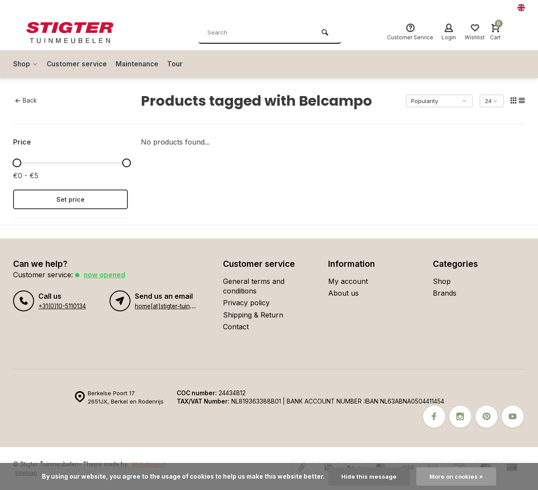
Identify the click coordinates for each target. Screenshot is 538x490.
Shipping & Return (253, 315)
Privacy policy (246, 302)
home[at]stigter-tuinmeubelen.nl (179, 306)
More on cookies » (457, 476)
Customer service (78, 64)
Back (26, 100)
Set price (70, 199)
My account (348, 281)
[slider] (17, 163)
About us (343, 293)
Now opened (105, 274)
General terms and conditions (253, 286)
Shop (26, 64)
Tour (180, 64)
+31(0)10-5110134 (62, 306)
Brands (444, 293)
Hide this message (368, 476)
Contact (236, 326)
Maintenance (140, 64)
